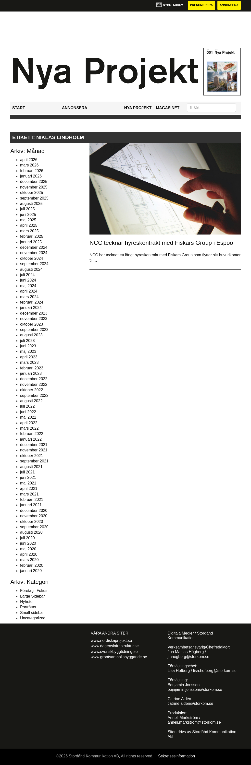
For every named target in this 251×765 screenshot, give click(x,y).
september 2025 (34, 198)
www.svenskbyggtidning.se (114, 651)
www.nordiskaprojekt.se (111, 640)
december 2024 (33, 247)
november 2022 (33, 384)
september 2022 (34, 395)
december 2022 (33, 379)
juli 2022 (27, 406)
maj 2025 (28, 220)
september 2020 (34, 527)
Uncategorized (32, 618)
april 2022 (28, 423)
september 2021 (34, 461)
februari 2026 (31, 171)
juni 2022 (28, 412)
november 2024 (33, 253)
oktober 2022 (31, 390)
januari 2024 (31, 308)
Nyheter (27, 602)
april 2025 (28, 226)
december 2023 (33, 313)
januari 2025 (31, 242)
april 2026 (28, 160)
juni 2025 (28, 214)
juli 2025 (27, 209)
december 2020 (33, 510)
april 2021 (28, 488)
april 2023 (28, 357)
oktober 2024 (31, 258)
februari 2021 (31, 499)
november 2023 (33, 319)
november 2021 (33, 450)
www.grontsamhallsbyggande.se (119, 657)
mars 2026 (29, 165)
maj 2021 (28, 483)
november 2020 (33, 516)
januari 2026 (31, 176)
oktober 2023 (31, 324)
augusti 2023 (31, 335)
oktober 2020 (31, 521)
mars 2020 (29, 560)
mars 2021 (29, 494)
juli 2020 (27, 538)
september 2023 (34, 330)
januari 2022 (31, 439)
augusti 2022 (31, 401)
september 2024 (34, 264)
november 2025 (33, 187)
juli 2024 (27, 275)
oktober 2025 (31, 192)
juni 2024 (28, 280)
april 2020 (28, 554)
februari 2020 (31, 565)
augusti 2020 (31, 532)
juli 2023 (27, 341)
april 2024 (28, 291)
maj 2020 (28, 549)
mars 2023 (29, 362)
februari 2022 (31, 434)
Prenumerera (200, 5)
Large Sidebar (32, 596)
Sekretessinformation (176, 756)
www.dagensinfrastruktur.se (115, 646)
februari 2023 (31, 368)
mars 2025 (29, 231)
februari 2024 (31, 302)
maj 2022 (28, 417)
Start (18, 108)
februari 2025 (31, 236)
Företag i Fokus (33, 590)
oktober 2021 (31, 456)
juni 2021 (28, 478)
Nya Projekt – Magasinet (151, 108)
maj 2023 (28, 352)
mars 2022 (29, 428)
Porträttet (28, 607)
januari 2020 (31, 571)
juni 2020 (28, 543)
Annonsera (228, 5)
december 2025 (33, 182)
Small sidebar (32, 613)
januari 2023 (31, 373)
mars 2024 (29, 297)
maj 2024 (28, 286)
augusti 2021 (31, 467)
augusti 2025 (31, 203)
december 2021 (33, 445)
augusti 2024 (31, 269)
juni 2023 (28, 346)
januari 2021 (31, 505)
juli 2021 (27, 472)
